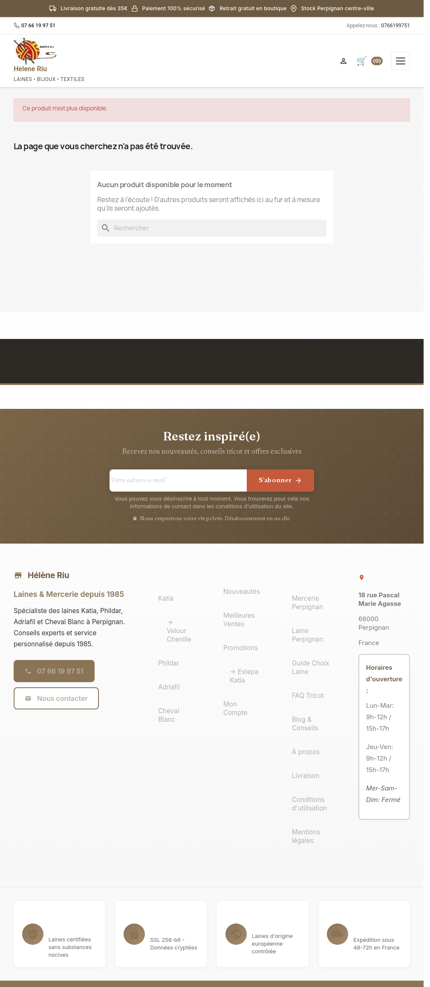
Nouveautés (241, 592)
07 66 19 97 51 (38, 26)
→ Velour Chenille (179, 630)
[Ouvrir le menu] (400, 61)
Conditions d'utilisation (309, 804)
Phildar (168, 663)
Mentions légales (306, 836)
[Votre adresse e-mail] (178, 480)
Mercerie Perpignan (307, 602)
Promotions (240, 648)
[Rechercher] (211, 228)
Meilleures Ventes (239, 619)
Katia (165, 598)
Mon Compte (235, 708)
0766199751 (395, 26)
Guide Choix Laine (310, 667)
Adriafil (169, 687)
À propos (306, 752)
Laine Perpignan (307, 635)
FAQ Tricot (308, 696)
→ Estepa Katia (244, 676)
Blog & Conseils (305, 723)
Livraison (306, 776)
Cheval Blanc (168, 715)
